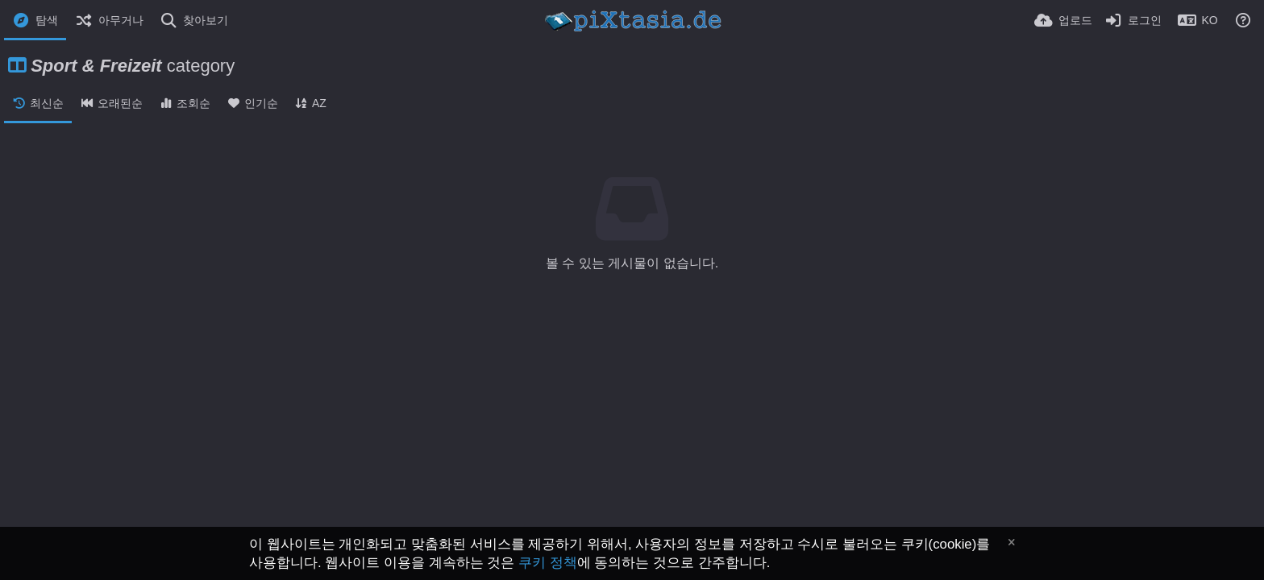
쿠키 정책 (547, 562)
